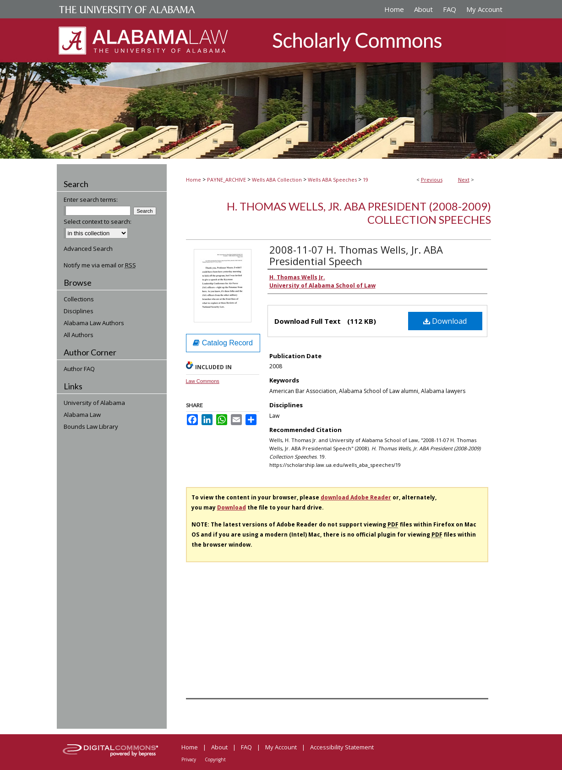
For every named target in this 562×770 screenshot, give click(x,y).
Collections (79, 299)
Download (445, 321)
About (219, 747)
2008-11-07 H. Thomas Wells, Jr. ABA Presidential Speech (356, 255)
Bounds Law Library (91, 426)
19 (365, 179)
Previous (431, 179)
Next (463, 179)
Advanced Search (88, 248)
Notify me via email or (100, 265)
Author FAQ (79, 369)
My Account (281, 747)
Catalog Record (223, 343)
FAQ (246, 747)
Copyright (215, 759)
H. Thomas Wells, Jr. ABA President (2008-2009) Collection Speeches (359, 212)
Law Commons (202, 381)
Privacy (188, 759)
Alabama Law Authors (94, 323)
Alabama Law (82, 414)
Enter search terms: (91, 199)
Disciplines (78, 311)
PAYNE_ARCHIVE (226, 179)
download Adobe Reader (356, 497)
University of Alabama (94, 403)
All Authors (78, 335)
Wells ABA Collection (277, 179)
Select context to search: (97, 221)
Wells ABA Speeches (332, 179)
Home (193, 179)
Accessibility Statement (342, 747)
